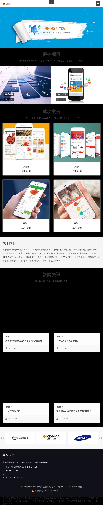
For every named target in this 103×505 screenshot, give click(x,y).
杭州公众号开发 (84, 501)
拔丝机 (22, 501)
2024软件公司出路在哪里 (67, 341)
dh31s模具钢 (38, 498)
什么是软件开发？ (13, 411)
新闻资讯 (51, 274)
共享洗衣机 (72, 501)
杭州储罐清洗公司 (83, 498)
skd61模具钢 (30, 501)
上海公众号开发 (9, 498)
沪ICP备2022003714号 (63, 487)
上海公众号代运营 (24, 498)
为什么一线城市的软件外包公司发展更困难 (23, 341)
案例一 (77, 223)
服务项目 (51, 54)
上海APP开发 (42, 501)
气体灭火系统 (13, 501)
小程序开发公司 (15, 504)
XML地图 (78, 487)
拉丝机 (64, 501)
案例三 (77, 167)
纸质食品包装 (50, 498)
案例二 (26, 223)
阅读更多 (55, 261)
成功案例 (51, 111)
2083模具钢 (70, 498)
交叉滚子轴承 (55, 501)
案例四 (26, 167)
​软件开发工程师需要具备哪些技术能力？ (73, 411)
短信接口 (60, 498)
